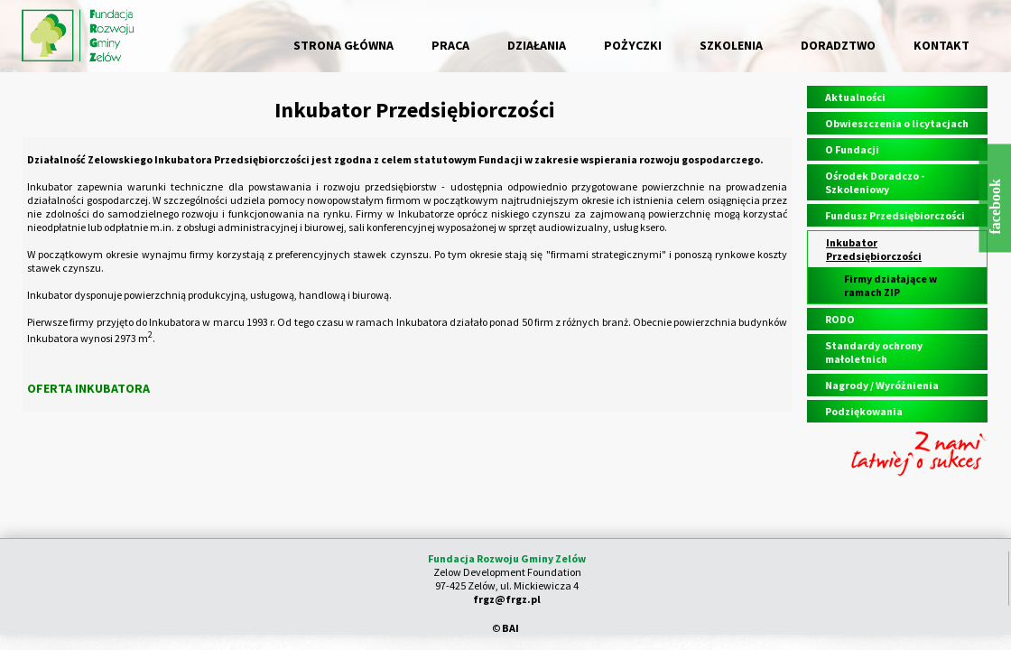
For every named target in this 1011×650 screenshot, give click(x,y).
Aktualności (855, 97)
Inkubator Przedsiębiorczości (874, 249)
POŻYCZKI (633, 45)
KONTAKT (941, 45)
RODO (840, 319)
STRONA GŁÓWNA (343, 45)
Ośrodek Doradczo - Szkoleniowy (874, 182)
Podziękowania (864, 411)
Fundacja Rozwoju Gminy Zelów (507, 558)
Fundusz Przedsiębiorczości (895, 215)
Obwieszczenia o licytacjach (897, 123)
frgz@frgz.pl (507, 599)
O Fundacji (852, 149)
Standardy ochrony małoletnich (874, 352)
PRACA (450, 45)
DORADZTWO (838, 45)
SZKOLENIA (731, 45)
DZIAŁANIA (536, 45)
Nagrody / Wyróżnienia (882, 385)
